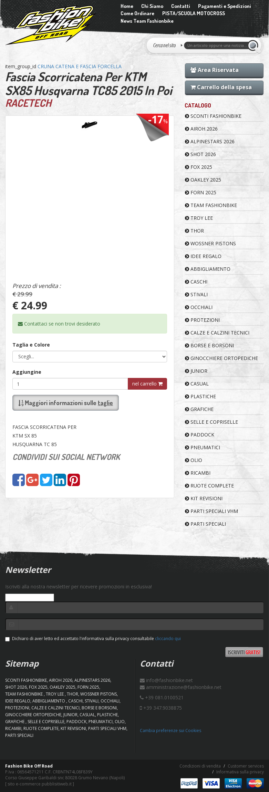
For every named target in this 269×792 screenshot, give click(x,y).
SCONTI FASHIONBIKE (213, 116)
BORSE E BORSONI (209, 345)
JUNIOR (196, 371)
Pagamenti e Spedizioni (224, 6)
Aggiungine (26, 372)
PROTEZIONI (202, 320)
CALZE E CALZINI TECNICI (217, 332)
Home (127, 6)
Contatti (180, 6)
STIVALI (196, 294)
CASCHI (196, 281)
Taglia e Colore (31, 344)
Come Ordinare (137, 13)
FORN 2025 (200, 192)
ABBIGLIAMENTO (207, 269)
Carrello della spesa (221, 87)
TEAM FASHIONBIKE (211, 205)
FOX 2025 (198, 167)
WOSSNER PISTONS (210, 243)
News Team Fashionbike (147, 21)
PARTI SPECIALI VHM (211, 511)
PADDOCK (199, 434)
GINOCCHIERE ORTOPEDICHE (221, 358)
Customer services (246, 766)
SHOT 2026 (200, 154)
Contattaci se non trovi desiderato (59, 323)
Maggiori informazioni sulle (65, 403)
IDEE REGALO (203, 256)
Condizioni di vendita (200, 766)
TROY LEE (199, 218)
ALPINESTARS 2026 (210, 141)
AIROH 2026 (201, 128)
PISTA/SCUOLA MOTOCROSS (193, 13)
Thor (194, 230)
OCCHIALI (199, 307)
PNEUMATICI (202, 447)
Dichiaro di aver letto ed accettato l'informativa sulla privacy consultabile (93, 638)
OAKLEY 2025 (203, 179)
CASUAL (197, 383)
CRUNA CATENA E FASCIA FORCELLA (80, 66)
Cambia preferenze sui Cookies (170, 730)
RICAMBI (197, 473)
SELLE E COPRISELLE (211, 422)
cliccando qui (168, 638)
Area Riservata (214, 70)
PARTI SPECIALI (205, 524)
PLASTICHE (200, 396)
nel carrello (147, 383)
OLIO (193, 460)
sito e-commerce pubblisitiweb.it (40, 784)
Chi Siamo (152, 6)
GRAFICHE (199, 409)
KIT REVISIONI (204, 498)
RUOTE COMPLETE (209, 485)
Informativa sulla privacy (240, 772)
